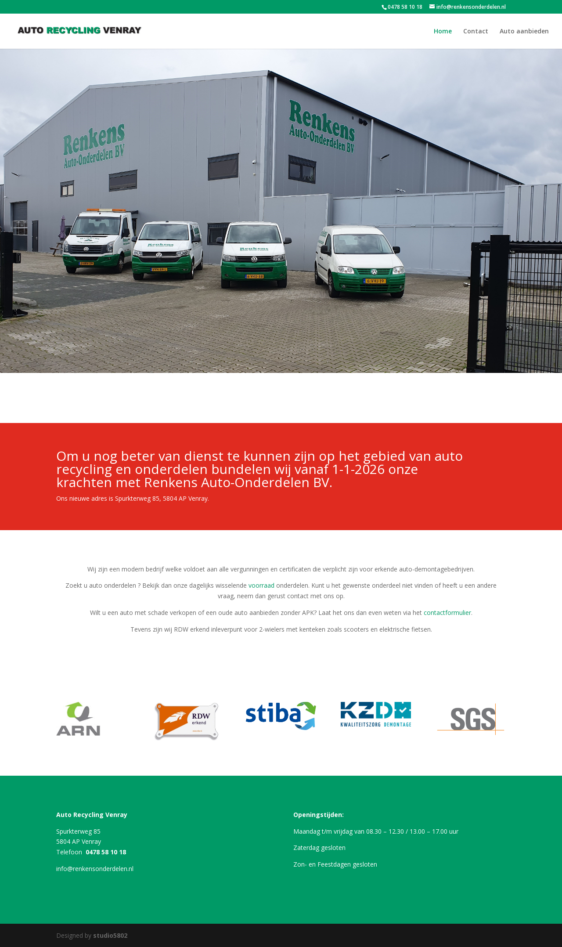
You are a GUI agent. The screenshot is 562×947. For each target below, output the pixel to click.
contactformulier (447, 612)
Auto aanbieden (524, 31)
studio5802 (110, 935)
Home (443, 31)
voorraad (261, 585)
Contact (475, 31)
